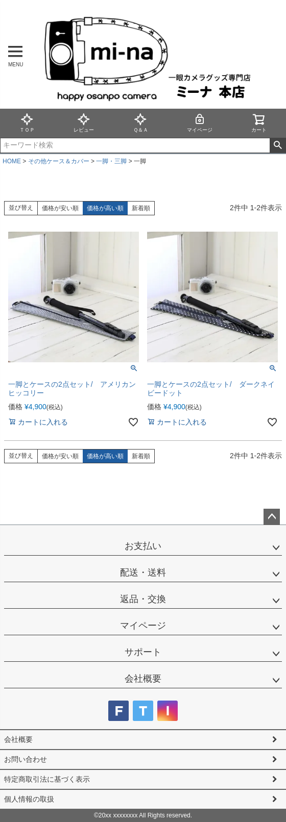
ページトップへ (272, 517)
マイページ (199, 123)
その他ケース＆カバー (58, 161)
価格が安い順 (60, 208)
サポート (143, 652)
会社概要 (143, 679)
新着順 (141, 208)
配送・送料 (143, 572)
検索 (277, 145)
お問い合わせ (25, 759)
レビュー (84, 123)
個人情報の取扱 (29, 799)
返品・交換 (143, 599)
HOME (12, 161)
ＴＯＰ (27, 123)
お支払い (143, 546)
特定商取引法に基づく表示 (47, 779)
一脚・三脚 (111, 161)
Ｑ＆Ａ (140, 123)
